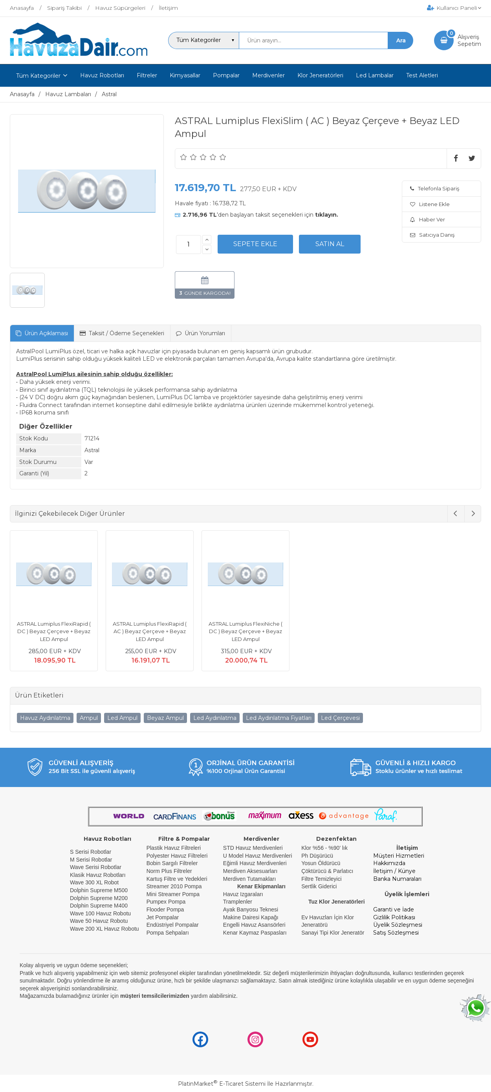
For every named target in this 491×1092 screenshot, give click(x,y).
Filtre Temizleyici (321, 879)
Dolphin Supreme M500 (99, 890)
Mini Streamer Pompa (173, 894)
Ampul (89, 717)
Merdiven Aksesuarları (250, 871)
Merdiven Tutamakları (249, 879)
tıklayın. (326, 214)
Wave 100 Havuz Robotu (101, 913)
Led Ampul (122, 717)
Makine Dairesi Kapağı (250, 917)
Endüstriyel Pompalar (173, 925)
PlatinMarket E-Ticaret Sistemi (222, 1083)
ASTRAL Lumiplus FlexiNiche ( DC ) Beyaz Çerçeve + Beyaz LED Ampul (245, 631)
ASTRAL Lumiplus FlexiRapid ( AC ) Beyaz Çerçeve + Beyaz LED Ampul (150, 631)
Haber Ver (427, 219)
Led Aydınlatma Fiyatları (278, 717)
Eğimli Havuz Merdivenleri (255, 863)
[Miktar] (188, 244)
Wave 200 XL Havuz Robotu (105, 929)
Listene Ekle (430, 204)
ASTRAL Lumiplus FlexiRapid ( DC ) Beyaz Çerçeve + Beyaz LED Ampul (54, 631)
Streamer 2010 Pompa (174, 886)
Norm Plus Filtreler (169, 871)
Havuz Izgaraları (243, 894)
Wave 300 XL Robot (94, 882)
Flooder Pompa (165, 909)
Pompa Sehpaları (168, 932)
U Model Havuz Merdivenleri (257, 856)
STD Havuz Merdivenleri (253, 848)
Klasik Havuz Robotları (98, 875)
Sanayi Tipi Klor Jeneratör (332, 932)
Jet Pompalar (163, 917)
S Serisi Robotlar (90, 852)
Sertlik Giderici (319, 886)
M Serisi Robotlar (91, 859)
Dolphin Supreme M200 (99, 898)
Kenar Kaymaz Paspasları (255, 932)
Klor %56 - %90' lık (324, 848)
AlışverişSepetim (469, 40)
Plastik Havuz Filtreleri (174, 848)
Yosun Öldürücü (320, 863)
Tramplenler (237, 901)
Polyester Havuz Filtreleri (177, 856)
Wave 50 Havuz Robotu (99, 921)
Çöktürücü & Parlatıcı (327, 871)
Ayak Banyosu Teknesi (250, 909)
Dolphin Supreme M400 (99, 905)
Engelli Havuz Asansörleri (254, 925)
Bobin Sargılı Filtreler (172, 863)
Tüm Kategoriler (38, 75)
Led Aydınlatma (214, 717)
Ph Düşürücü (317, 856)
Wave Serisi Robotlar (95, 867)
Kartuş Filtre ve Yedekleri (177, 879)
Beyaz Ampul (165, 717)
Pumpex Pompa (166, 901)
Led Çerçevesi (340, 717)
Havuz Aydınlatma (45, 717)
